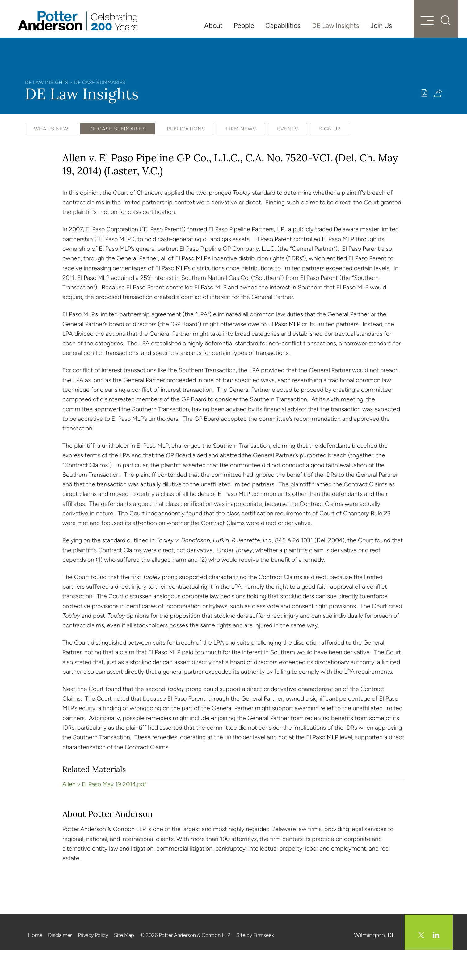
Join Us (381, 25)
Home (35, 941)
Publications (186, 135)
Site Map (124, 941)
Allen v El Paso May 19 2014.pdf (104, 791)
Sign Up (329, 135)
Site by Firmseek (255, 941)
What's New (51, 135)
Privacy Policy (93, 941)
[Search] (439, 25)
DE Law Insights (335, 25)
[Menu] (419, 25)
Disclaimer (60, 941)
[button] (438, 100)
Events (287, 135)
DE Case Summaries (100, 89)
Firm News (241, 135)
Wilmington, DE (375, 941)
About (213, 25)
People (244, 25)
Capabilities (283, 25)
